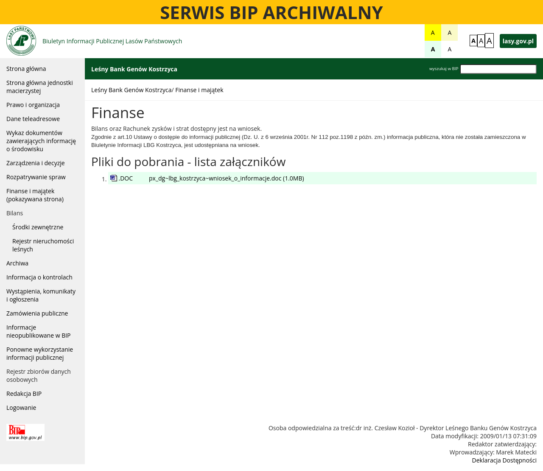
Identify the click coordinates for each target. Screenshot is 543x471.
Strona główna (26, 69)
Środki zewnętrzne (37, 227)
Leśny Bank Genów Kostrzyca (131, 90)
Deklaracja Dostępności (504, 460)
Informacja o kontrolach (39, 277)
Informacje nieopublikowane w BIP (38, 331)
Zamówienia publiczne (37, 313)
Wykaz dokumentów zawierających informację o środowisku (41, 141)
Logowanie (21, 407)
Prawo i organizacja (33, 105)
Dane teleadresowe (33, 119)
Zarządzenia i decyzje (35, 163)
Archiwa (17, 263)
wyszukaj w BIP (443, 68)
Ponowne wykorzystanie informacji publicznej (39, 353)
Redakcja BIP (24, 393)
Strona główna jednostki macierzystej (39, 87)
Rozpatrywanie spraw (36, 177)
